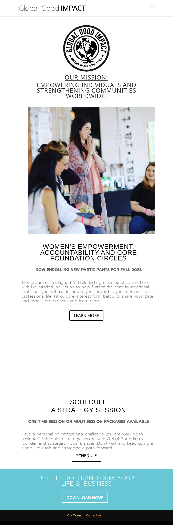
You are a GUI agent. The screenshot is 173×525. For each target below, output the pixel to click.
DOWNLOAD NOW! (85, 497)
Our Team (74, 515)
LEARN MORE (86, 315)
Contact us (93, 515)
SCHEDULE (86, 455)
